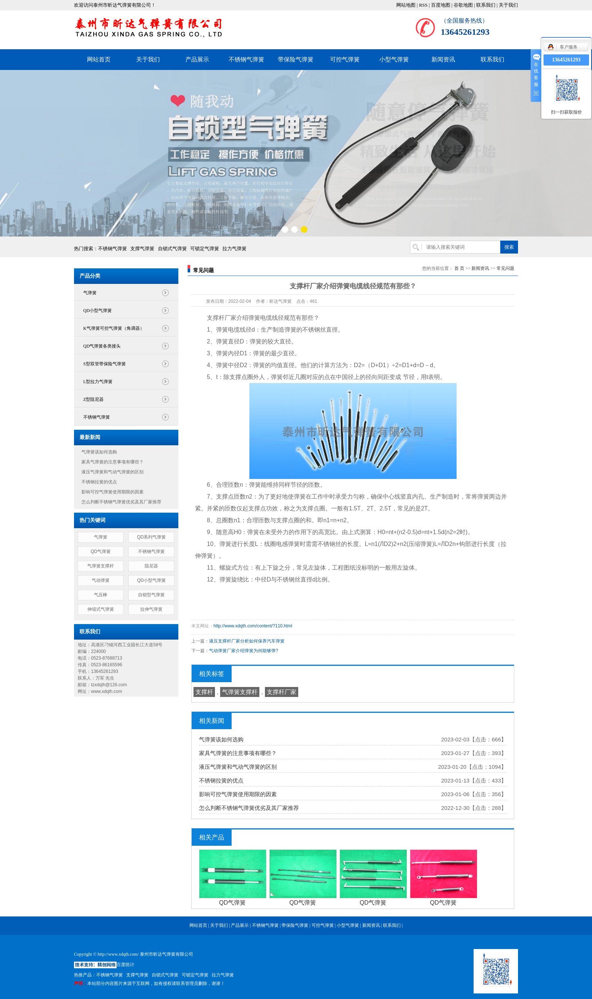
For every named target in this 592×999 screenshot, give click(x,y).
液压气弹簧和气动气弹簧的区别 (112, 472)
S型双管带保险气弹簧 (104, 363)
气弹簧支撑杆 (100, 566)
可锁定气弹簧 (204, 248)
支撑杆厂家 (281, 692)
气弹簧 (90, 292)
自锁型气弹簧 (151, 594)
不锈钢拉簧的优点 (99, 482)
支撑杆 (204, 692)
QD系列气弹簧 (151, 537)
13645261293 (566, 60)
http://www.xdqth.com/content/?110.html (252, 625)
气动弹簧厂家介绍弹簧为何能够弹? (243, 650)
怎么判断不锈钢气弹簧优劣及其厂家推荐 (121, 501)
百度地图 (440, 5)
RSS (423, 5)
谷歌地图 (463, 5)
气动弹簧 (101, 580)
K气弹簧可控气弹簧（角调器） (113, 328)
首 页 (459, 268)
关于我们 (508, 5)
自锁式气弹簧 (172, 248)
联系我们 (485, 5)
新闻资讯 (443, 59)
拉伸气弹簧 (151, 609)
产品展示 (197, 59)
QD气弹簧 (101, 551)
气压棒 (100, 594)
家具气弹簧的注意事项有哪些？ (112, 462)
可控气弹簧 (345, 59)
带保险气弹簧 (295, 59)
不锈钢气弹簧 (246, 59)
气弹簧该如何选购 (99, 452)
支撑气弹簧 (142, 248)
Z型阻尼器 (93, 399)
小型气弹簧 (394, 59)
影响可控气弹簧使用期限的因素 (112, 492)
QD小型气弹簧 (97, 310)
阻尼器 (151, 566)
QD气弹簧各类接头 (102, 346)
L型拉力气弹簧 (97, 381)
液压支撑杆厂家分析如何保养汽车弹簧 (247, 641)
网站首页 (99, 59)
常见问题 (505, 268)
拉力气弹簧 (234, 248)
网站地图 (406, 5)
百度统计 (125, 964)
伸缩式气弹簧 (100, 609)
